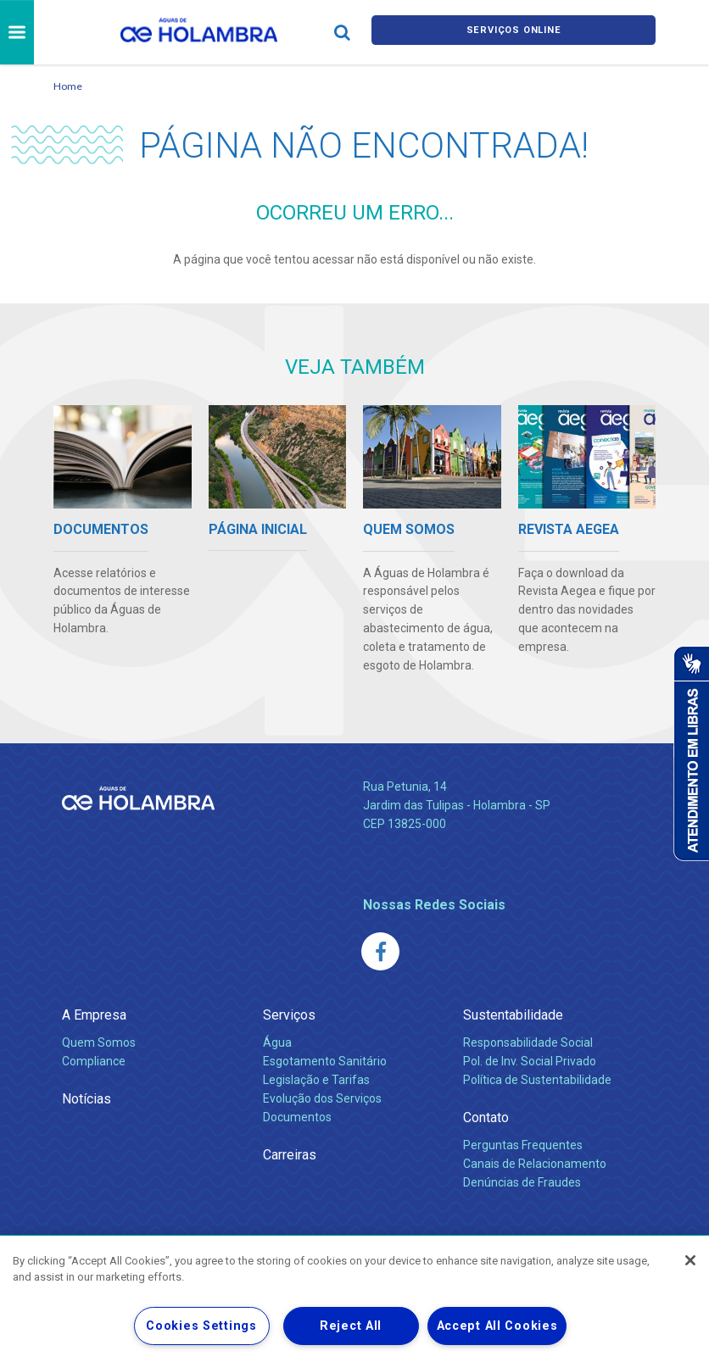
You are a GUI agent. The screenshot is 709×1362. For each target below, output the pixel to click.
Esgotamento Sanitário (325, 1061)
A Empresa (94, 1015)
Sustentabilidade (513, 1015)
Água (277, 1042)
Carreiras (289, 1155)
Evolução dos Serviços (322, 1098)
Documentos (297, 1117)
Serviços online (514, 32)
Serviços (289, 1015)
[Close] (690, 1260)
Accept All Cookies (497, 1326)
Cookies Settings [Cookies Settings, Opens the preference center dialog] (201, 1326)
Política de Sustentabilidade (537, 1080)
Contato (486, 1117)
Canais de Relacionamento (534, 1163)
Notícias (86, 1099)
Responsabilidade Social (528, 1042)
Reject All (351, 1326)
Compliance (94, 1061)
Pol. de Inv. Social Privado (529, 1061)
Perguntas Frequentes (523, 1145)
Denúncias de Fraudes (522, 1182)
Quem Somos (99, 1042)
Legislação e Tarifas (316, 1080)
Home (67, 86)
